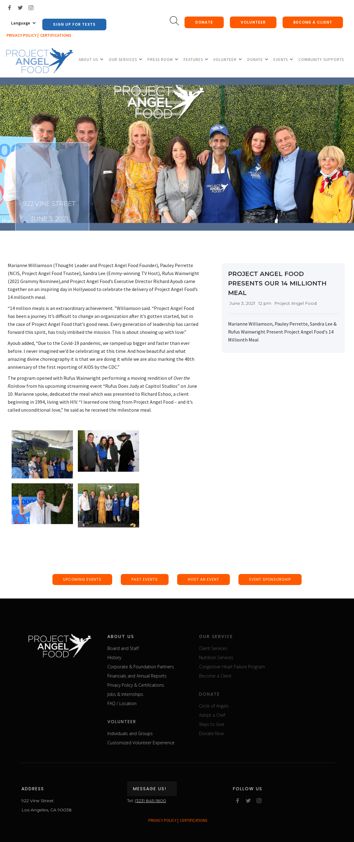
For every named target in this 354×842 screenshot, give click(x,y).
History (126, 657)
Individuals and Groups (142, 733)
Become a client (312, 22)
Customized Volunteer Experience (153, 743)
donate (204, 22)
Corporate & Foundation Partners (153, 667)
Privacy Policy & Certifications (148, 685)
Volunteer (253, 22)
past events (144, 579)
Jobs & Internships (137, 694)
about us (133, 636)
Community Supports (321, 59)
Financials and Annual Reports (149, 676)
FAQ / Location (134, 703)
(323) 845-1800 (150, 800)
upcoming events (82, 579)
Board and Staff (135, 648)
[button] (23, 23)
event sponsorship (270, 579)
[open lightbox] (42, 454)
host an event (203, 579)
